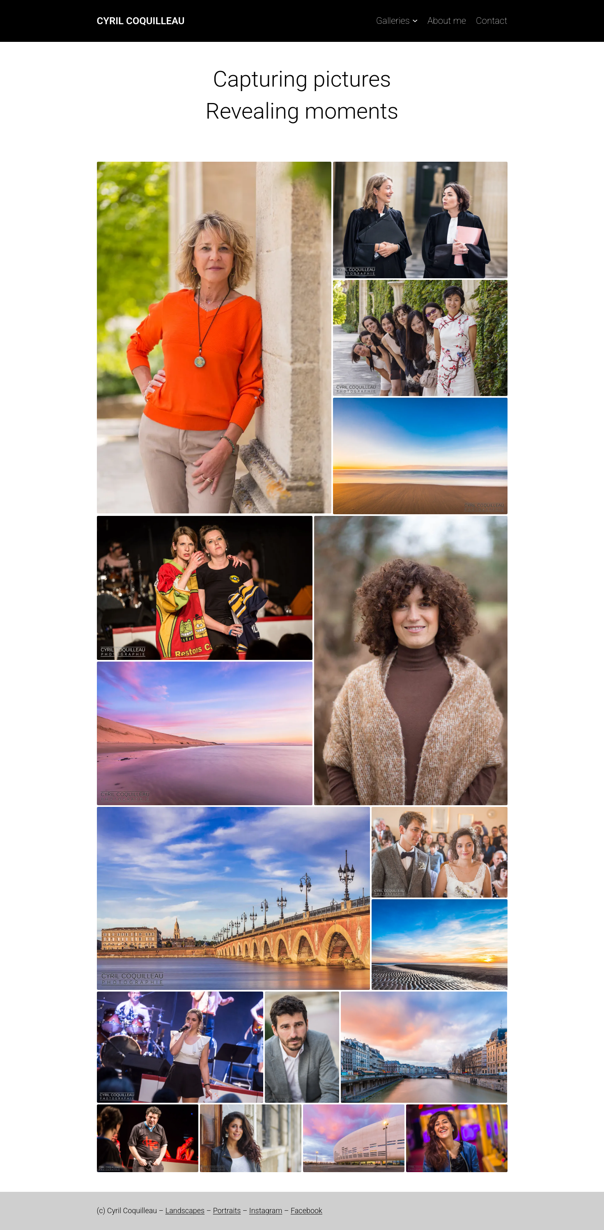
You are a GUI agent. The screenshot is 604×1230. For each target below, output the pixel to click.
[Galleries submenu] (415, 20)
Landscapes (184, 1210)
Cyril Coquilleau (141, 21)
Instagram (265, 1210)
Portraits (227, 1210)
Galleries (393, 20)
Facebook (306, 1210)
